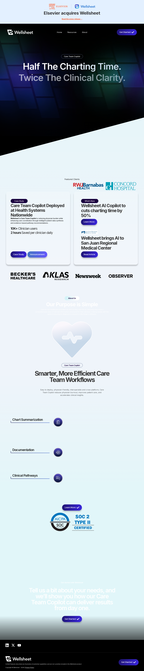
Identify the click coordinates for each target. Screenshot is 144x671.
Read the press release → (72, 19)
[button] (71, 32)
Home (59, 32)
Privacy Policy (29, 667)
